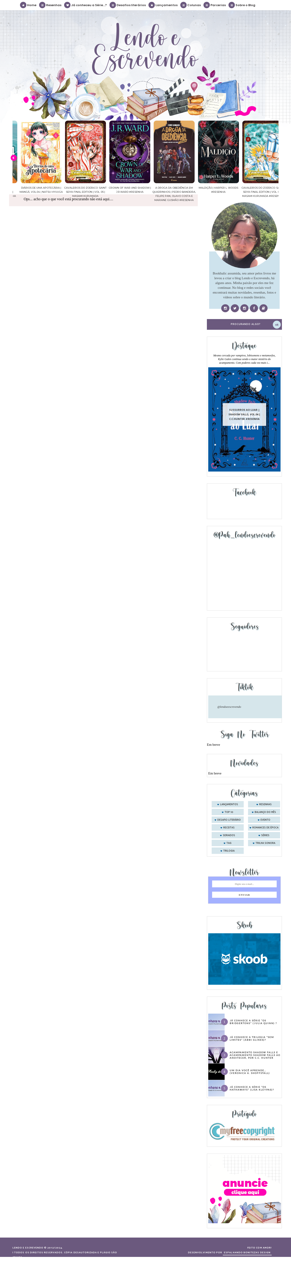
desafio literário (229, 820)
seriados (229, 835)
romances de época (265, 828)
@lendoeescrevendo (229, 706)
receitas (229, 828)
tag (228, 843)
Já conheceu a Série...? (86, 5)
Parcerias (215, 5)
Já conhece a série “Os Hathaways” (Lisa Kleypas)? (252, 1088)
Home (28, 5)
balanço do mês (265, 812)
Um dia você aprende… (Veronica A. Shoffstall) (250, 1071)
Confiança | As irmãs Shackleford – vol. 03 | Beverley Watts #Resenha (34, 192)
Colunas (191, 5)
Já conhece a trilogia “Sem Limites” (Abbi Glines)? (252, 1038)
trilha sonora (265, 843)
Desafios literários (128, 5)
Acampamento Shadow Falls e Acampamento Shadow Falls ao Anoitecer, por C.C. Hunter (255, 1055)
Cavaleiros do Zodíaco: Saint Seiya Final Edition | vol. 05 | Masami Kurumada (123, 192)
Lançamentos (163, 5)
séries (265, 835)
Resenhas (50, 5)
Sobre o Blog (242, 5)
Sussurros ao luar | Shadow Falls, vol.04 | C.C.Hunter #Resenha (244, 414)
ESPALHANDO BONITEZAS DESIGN (247, 1253)
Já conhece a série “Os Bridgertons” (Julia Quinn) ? (253, 1022)
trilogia (229, 851)
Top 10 (229, 812)
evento (265, 820)
